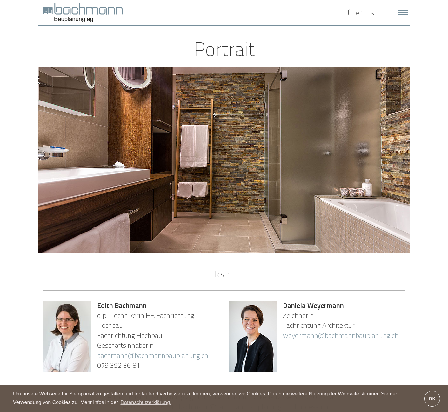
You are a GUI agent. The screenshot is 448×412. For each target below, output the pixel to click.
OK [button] (432, 398)
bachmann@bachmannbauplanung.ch (152, 355)
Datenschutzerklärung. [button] (145, 402)
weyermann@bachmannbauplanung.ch (340, 335)
